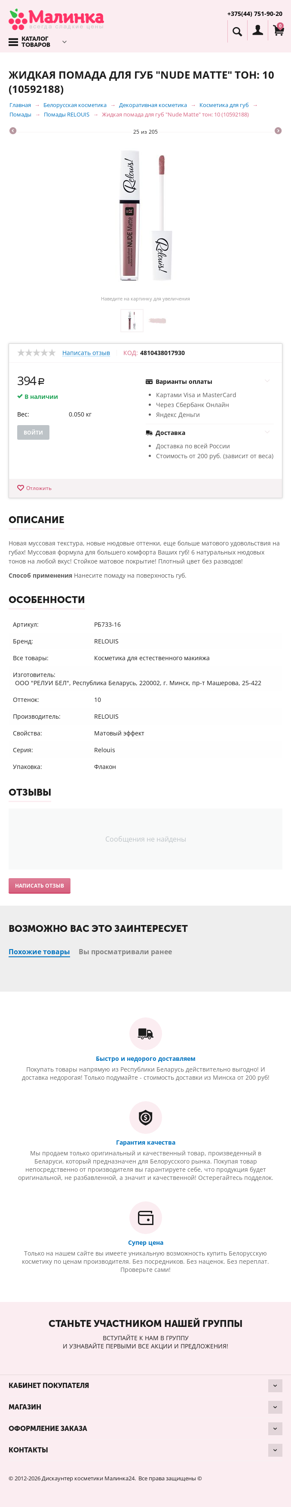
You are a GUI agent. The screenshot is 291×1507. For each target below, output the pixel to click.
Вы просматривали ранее (125, 951)
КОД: (130, 353)
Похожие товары (39, 951)
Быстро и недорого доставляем (146, 1058)
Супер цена (145, 1242)
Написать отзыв (86, 353)
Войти (33, 432)
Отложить (39, 488)
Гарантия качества (145, 1142)
